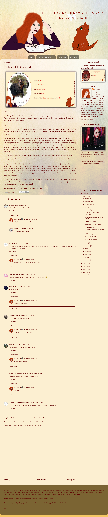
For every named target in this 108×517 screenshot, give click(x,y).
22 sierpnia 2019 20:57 (22, 243)
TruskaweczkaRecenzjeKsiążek (19, 373)
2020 (85, 193)
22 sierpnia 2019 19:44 (21, 205)
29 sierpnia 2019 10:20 (30, 219)
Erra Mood (12, 286)
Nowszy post (9, 479)
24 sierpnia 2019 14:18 (23, 286)
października (89, 204)
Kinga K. (12, 344)
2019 (85, 196)
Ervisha (11, 205)
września (88, 207)
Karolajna (12, 243)
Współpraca (62, 57)
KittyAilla (17, 219)
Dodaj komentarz (10, 413)
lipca (86, 243)
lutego (87, 257)
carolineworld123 (14, 315)
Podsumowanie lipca (91, 239)
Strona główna (40, 479)
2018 (85, 263)
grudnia (87, 198)
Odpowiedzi (14, 215)
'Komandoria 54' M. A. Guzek (93, 224)
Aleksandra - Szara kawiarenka (19, 402)
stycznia (87, 260)
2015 (85, 272)
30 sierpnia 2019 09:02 (36, 402)
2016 (85, 269)
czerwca (87, 246)
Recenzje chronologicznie (45, 57)
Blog (31, 57)
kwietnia (87, 251)
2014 (85, 275)
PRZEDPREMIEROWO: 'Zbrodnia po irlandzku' (92, 233)
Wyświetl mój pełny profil (88, 119)
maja (86, 248)
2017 (85, 266)
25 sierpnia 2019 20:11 (36, 373)
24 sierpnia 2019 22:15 (22, 344)
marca (87, 254)
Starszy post (71, 479)
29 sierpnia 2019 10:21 (30, 358)
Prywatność (74, 57)
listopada (88, 201)
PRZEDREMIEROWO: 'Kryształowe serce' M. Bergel (94, 228)
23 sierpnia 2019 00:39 (28, 274)
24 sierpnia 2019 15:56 (27, 315)
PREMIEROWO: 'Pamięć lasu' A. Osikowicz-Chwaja (94, 213)
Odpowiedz (12, 211)
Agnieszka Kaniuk (15, 274)
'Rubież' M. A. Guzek (91, 221)
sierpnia (87, 210)
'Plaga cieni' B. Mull (91, 236)
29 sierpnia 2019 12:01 (26, 228)
